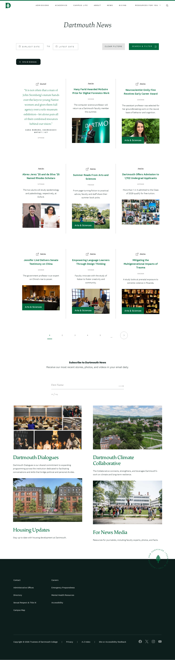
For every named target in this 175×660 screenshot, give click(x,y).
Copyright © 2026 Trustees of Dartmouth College (35, 642)
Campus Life (80, 5)
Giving (123, 5)
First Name (57, 385)
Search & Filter (142, 46)
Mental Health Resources (62, 595)
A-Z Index (86, 642)
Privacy (69, 642)
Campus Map (19, 610)
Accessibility (57, 602)
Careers (54, 580)
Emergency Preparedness (63, 587)
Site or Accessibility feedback (112, 642)
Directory (17, 595)
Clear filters (113, 46)
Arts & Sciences (29, 62)
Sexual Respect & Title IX (24, 602)
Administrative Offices (23, 587)
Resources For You (148, 5)
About (97, 5)
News (110, 5)
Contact (17, 580)
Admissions (42, 5)
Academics (61, 5)
